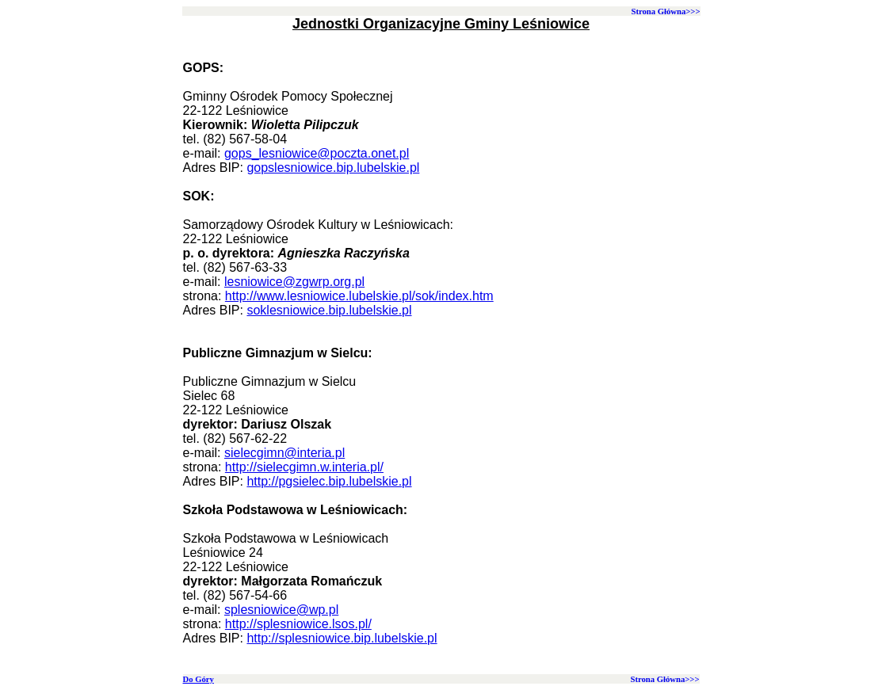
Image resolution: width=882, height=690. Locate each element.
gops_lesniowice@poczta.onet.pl (316, 153)
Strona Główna (658, 11)
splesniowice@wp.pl (281, 609)
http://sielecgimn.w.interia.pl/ (304, 467)
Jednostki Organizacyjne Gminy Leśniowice (441, 24)
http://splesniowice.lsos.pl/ (298, 624)
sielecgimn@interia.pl (284, 452)
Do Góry (198, 679)
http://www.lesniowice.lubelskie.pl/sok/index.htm (359, 296)
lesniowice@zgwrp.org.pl (294, 281)
